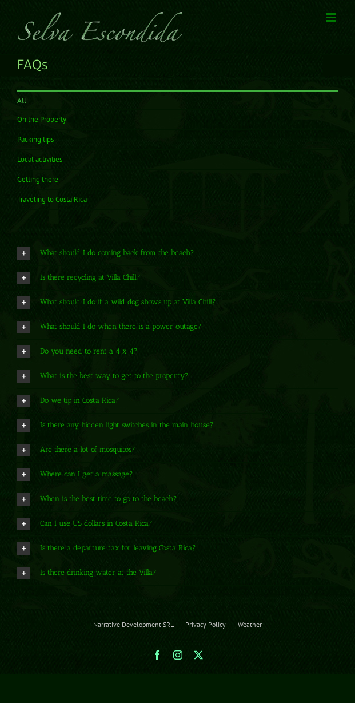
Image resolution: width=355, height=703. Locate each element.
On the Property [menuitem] (41, 119)
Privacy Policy (205, 624)
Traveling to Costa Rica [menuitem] (52, 199)
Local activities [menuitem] (39, 159)
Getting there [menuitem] (37, 179)
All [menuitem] (21, 100)
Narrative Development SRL (133, 624)
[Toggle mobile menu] (332, 17)
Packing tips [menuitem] (35, 139)
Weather (250, 624)
